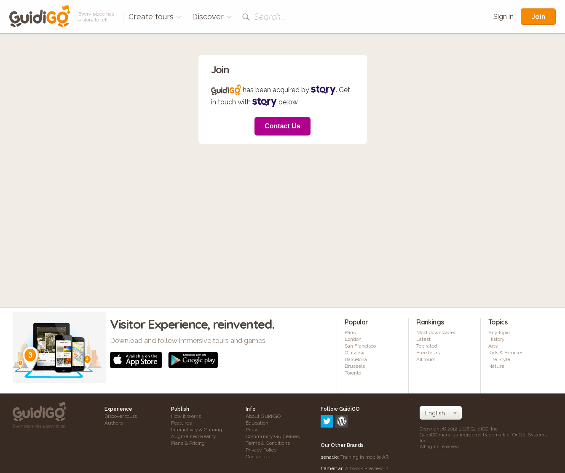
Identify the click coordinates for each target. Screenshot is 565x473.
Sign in (503, 17)
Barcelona (356, 359)
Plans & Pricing (188, 443)
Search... (269, 17)
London (353, 339)
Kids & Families (505, 353)
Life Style (499, 359)
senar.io (329, 421)
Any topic (499, 332)
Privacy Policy (261, 450)
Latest (423, 339)
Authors (113, 423)
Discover (212, 16)
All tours (425, 359)
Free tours (428, 353)
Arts (493, 346)
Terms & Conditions (268, 443)
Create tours (155, 16)
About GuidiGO (263, 416)
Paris (350, 332)
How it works (186, 416)
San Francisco (360, 346)
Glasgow (354, 353)
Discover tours (120, 416)
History (496, 339)
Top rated (426, 346)
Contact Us (282, 126)
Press (252, 430)
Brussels (355, 366)
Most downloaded (436, 332)
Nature (496, 366)
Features (181, 423)
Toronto (353, 373)
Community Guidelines (273, 436)
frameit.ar (332, 432)
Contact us (258, 457)
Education (257, 423)
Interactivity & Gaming (196, 430)
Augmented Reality (193, 436)
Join (538, 16)
